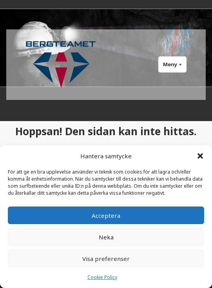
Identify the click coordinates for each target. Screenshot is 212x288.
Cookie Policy (102, 277)
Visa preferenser (106, 259)
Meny (175, 64)
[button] (200, 156)
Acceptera (106, 215)
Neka (106, 237)
